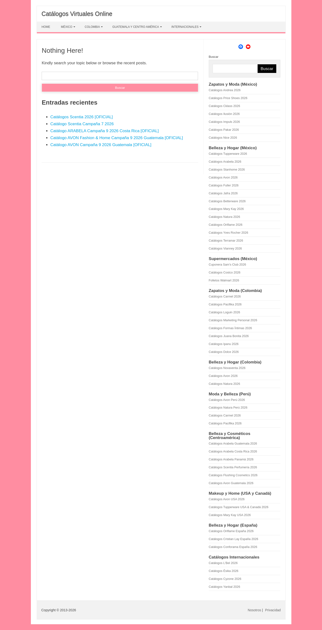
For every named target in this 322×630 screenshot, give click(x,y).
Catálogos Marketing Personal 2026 (233, 320)
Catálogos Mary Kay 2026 (226, 209)
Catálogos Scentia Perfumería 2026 (233, 467)
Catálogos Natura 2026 (224, 217)
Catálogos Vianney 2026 (225, 248)
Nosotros (254, 610)
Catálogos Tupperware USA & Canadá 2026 (238, 507)
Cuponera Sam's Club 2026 (227, 264)
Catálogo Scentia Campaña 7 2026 (82, 124)
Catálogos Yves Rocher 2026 (228, 232)
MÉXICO (66, 27)
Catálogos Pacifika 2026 (225, 304)
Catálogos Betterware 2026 (227, 201)
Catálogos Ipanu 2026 (224, 344)
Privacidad (273, 610)
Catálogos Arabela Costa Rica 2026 (233, 451)
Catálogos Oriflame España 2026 (231, 531)
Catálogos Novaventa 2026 (227, 368)
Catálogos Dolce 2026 (224, 352)
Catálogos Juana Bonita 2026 (229, 336)
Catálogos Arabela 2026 (225, 161)
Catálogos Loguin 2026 (224, 312)
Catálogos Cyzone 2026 (225, 579)
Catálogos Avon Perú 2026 (227, 400)
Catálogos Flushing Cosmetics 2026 (233, 475)
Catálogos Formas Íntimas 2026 (230, 328)
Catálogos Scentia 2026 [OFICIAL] (81, 117)
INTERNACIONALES (184, 27)
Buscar (213, 57)
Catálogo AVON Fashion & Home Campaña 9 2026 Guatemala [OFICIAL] (116, 138)
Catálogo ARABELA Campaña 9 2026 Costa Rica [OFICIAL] (104, 131)
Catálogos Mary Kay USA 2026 (230, 515)
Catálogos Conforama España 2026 (233, 547)
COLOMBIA (92, 27)
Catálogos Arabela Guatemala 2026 (233, 443)
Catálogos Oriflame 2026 (226, 224)
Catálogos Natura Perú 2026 (228, 407)
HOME (46, 27)
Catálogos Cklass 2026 (224, 106)
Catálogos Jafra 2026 (223, 193)
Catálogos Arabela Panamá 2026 (231, 459)
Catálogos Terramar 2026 (226, 240)
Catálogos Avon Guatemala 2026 (231, 483)
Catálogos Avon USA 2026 (227, 499)
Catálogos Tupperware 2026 (228, 153)
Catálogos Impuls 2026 (224, 122)
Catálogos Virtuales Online (77, 13)
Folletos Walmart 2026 (224, 280)
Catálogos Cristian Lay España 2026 (233, 539)
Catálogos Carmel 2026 (225, 296)
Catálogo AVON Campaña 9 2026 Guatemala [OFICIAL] (100, 145)
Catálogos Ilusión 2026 (224, 114)
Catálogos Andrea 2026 (225, 90)
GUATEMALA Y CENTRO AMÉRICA (135, 27)
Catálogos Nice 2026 (223, 137)
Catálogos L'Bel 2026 (223, 563)
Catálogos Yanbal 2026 (224, 586)
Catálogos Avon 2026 (223, 177)
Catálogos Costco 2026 (224, 272)
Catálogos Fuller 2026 (224, 185)
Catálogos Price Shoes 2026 (228, 98)
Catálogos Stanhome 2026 (227, 169)
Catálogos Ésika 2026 (223, 571)
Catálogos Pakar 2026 (224, 129)
